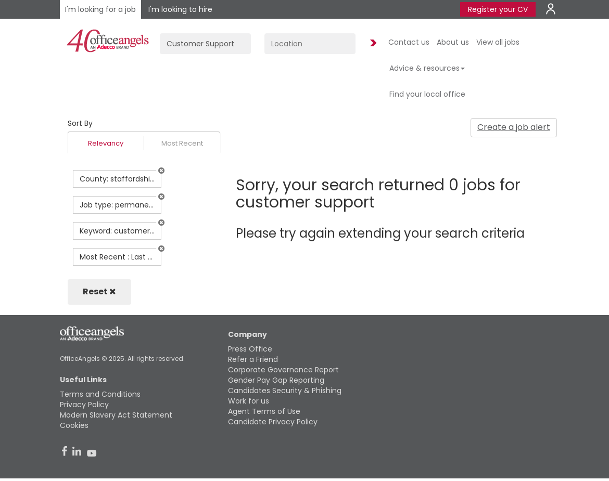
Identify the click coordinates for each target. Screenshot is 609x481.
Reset (99, 291)
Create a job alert (513, 127)
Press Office (250, 349)
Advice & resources (427, 68)
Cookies (74, 425)
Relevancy (105, 143)
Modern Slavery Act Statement (116, 415)
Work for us (248, 401)
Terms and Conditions (100, 394)
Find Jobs (372, 43)
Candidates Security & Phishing (284, 390)
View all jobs (497, 42)
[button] (161, 170)
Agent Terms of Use (264, 411)
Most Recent (182, 143)
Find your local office (427, 94)
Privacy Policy (84, 404)
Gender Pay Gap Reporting (276, 380)
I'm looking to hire (180, 9)
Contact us (408, 42)
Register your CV (498, 9)
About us (453, 42)
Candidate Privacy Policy (273, 422)
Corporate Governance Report (283, 370)
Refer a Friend (253, 359)
